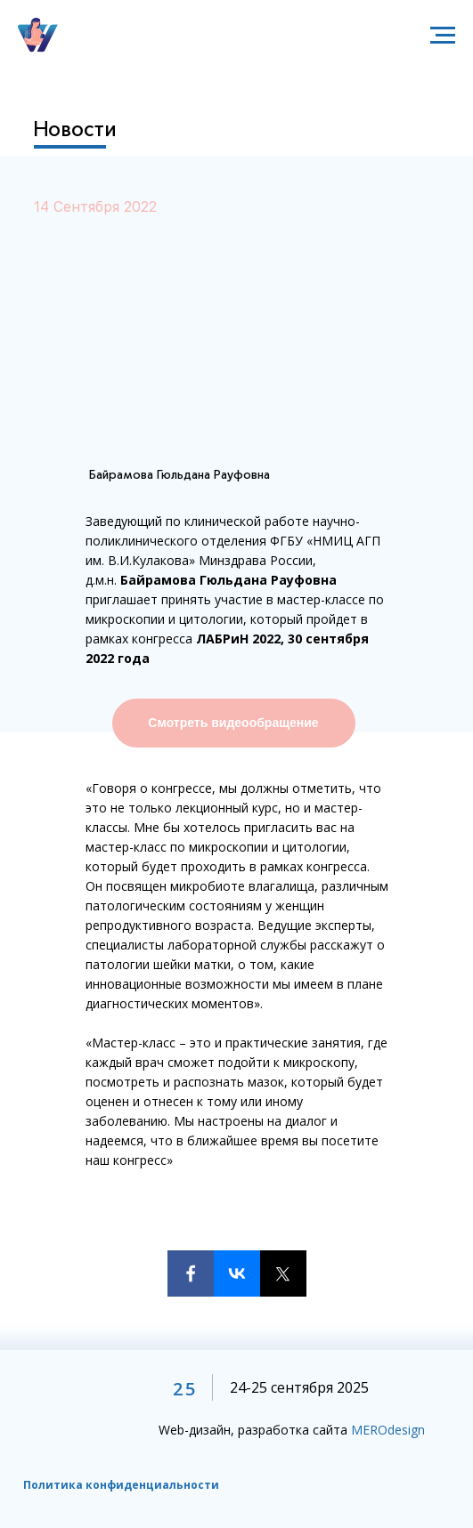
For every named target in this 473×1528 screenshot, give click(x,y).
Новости (75, 129)
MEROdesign (388, 1429)
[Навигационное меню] (442, 35)
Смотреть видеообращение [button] (233, 722)
